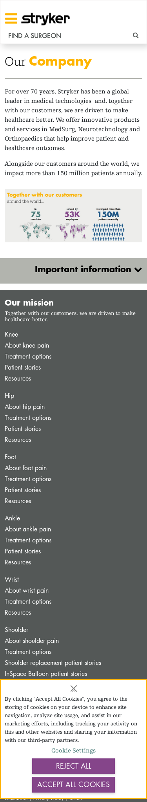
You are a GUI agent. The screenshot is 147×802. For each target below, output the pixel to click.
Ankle (12, 518)
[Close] (73, 688)
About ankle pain (28, 529)
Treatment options (28, 356)
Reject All (73, 766)
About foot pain (26, 468)
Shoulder (16, 630)
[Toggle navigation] (11, 18)
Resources (18, 378)
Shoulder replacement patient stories (53, 663)
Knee (11, 334)
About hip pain (25, 407)
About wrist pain (27, 590)
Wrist (12, 579)
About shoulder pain (32, 641)
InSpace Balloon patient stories (46, 674)
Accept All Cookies (73, 784)
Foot (10, 457)
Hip (9, 396)
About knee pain (27, 345)
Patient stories (23, 367)
